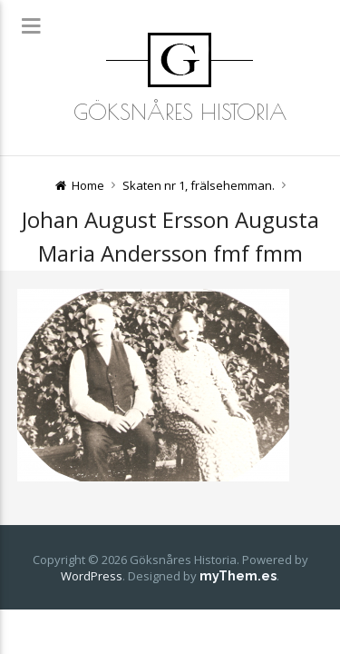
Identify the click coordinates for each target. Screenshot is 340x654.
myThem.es (238, 576)
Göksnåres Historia (180, 111)
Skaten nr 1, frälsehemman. (198, 185)
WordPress (91, 576)
